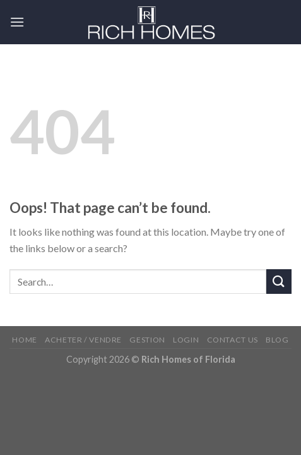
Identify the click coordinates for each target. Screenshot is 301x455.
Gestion (147, 339)
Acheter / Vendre (83, 339)
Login (186, 339)
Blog (277, 339)
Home (24, 339)
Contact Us (232, 339)
